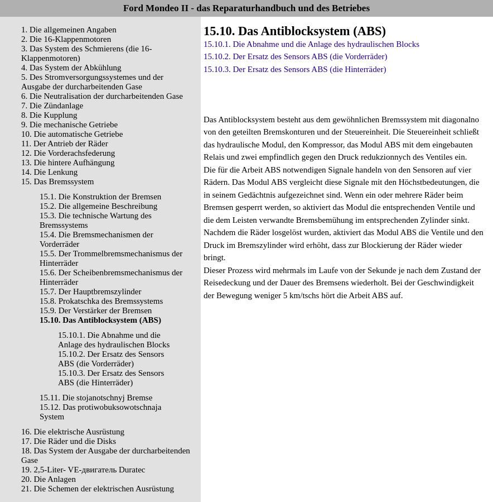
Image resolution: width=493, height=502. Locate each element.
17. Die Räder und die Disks (68, 441)
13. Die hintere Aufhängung (67, 162)
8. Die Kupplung (49, 115)
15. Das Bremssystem (57, 181)
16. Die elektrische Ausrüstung (72, 431)
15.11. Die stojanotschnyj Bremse (96, 397)
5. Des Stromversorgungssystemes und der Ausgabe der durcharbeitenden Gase (92, 82)
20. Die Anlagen (48, 479)
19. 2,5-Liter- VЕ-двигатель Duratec (83, 469)
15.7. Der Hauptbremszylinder (90, 291)
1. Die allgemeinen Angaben (69, 29)
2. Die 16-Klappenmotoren (66, 39)
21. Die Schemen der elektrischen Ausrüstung (97, 488)
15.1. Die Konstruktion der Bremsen (100, 196)
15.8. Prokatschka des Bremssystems (101, 301)
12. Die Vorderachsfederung (68, 153)
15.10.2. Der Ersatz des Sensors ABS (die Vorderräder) (111, 359)
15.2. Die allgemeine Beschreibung (98, 206)
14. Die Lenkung (49, 172)
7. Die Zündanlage (52, 105)
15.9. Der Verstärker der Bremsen (96, 310)
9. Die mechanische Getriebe (69, 124)
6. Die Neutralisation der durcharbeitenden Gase (102, 96)
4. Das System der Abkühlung (71, 67)
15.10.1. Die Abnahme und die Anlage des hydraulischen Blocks (114, 340)
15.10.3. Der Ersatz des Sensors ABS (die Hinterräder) (111, 378)
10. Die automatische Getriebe (72, 134)
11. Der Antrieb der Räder (64, 143)
